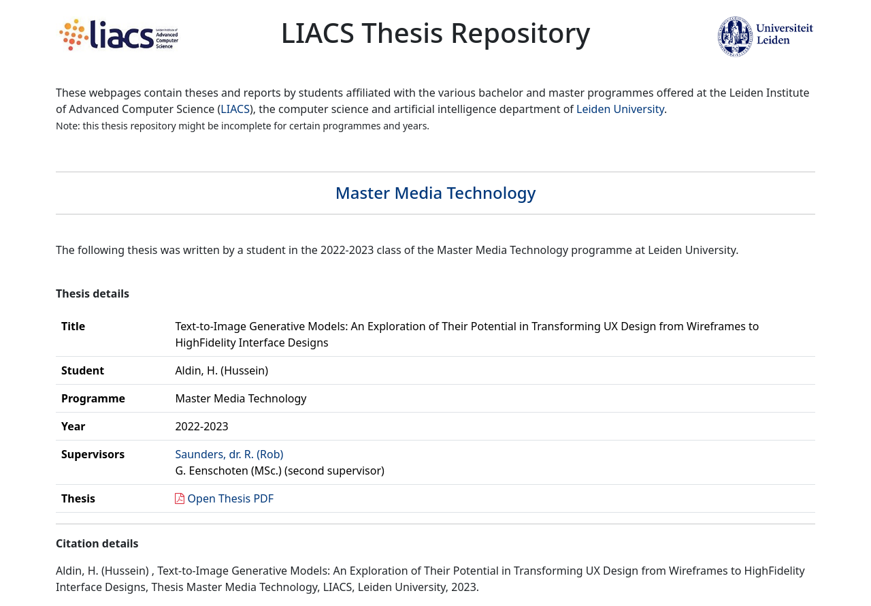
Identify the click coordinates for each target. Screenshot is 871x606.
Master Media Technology (435, 192)
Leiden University (620, 108)
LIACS (235, 108)
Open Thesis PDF (231, 498)
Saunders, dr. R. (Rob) (229, 454)
